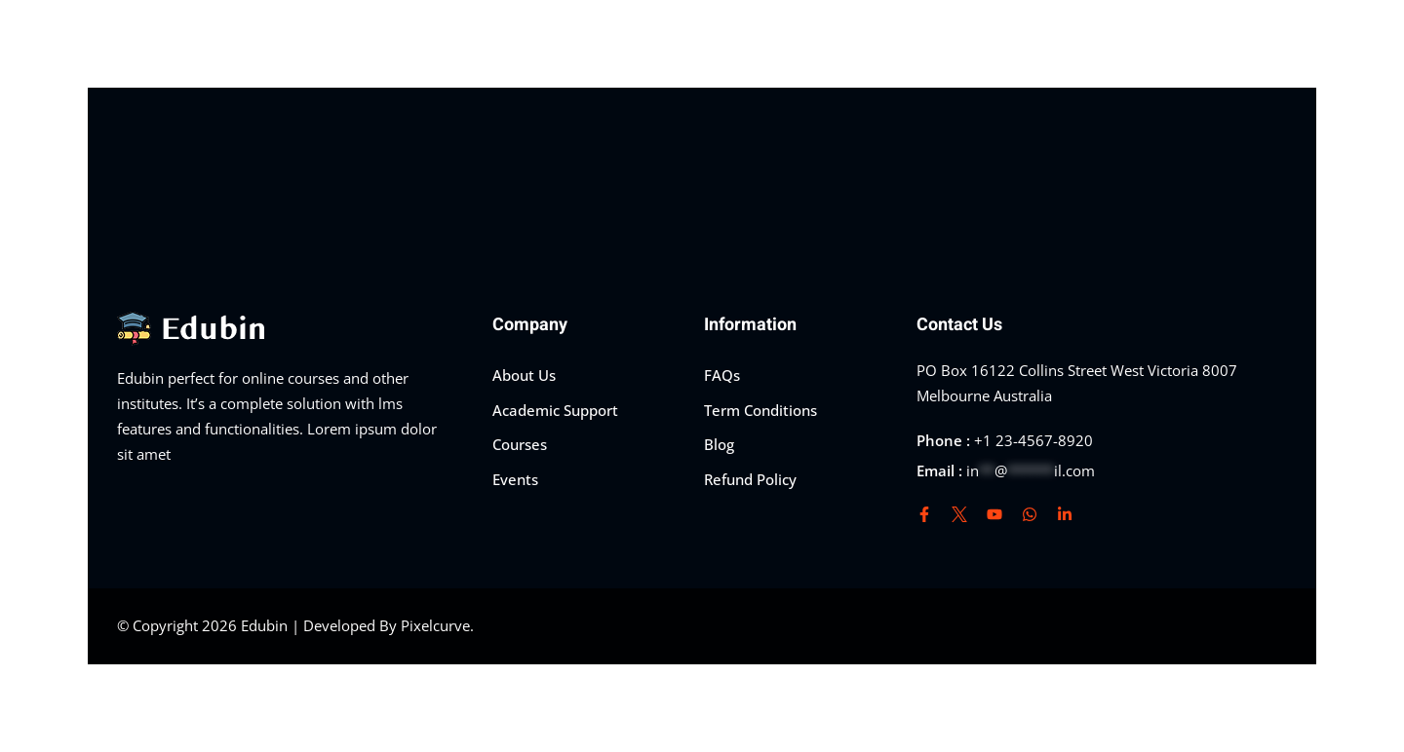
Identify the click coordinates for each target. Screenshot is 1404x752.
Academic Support (555, 410)
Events (515, 479)
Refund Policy (750, 479)
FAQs (722, 375)
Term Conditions (760, 410)
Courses (519, 444)
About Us (524, 375)
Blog (719, 444)
